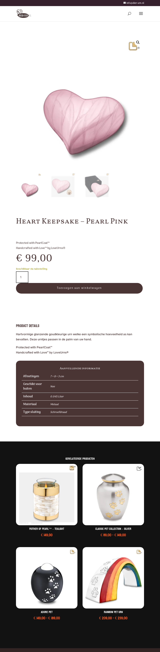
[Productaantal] (22, 277)
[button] (138, 42)
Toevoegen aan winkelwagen (79, 288)
